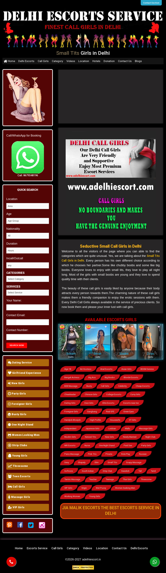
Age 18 (68, 369)
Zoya (150, 353)
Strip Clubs (17, 445)
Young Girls (17, 455)
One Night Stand (20, 424)
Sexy (67, 459)
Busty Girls (17, 414)
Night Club (151, 435)
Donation (109, 61)
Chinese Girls (91, 394)
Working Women (72, 492)
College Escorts (114, 394)
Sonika (123, 353)
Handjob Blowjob (73, 418)
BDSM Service (148, 369)
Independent (70, 427)
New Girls (16, 383)
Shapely (82, 459)
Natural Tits (91, 435)
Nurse (87, 443)
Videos (70, 61)
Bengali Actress (72, 377)
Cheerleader (70, 394)
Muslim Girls (70, 435)
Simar (97, 353)
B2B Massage (71, 385)
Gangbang (93, 410)
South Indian (88, 468)
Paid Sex (129, 443)
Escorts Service (37, 548)
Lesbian (113, 427)
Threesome (18, 466)
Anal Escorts (107, 369)
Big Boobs (110, 377)
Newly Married (130, 435)
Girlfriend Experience (24, 372)
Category (57, 61)
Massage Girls (19, 497)
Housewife (116, 418)
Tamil (67, 476)
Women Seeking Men (146, 484)
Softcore (69, 468)
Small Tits (113, 459)
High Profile (95, 418)
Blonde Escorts (132, 377)
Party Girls (17, 393)
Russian (143, 451)
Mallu (128, 427)
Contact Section (152, 2)
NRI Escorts (70, 443)
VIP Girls (16, 507)
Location (83, 61)
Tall (141, 468)
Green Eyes (130, 410)
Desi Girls (89, 402)
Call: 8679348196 (28, 175)
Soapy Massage (135, 459)
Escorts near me (131, 402)
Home (9, 61)
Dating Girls (70, 402)
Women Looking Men (24, 434)
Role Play (125, 451)
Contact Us (125, 61)
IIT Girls (133, 418)
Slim (97, 459)
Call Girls (43, 61)
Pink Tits (92, 451)
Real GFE (111, 410)
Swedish (126, 468)
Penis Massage (72, 451)
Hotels (96, 61)
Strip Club (108, 468)
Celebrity (123, 385)
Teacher (107, 476)
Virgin (104, 484)
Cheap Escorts (143, 385)
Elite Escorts (109, 402)
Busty (89, 385)
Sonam (71, 353)
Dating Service (20, 362)
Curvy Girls (136, 394)
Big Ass (92, 377)
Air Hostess (86, 369)
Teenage (125, 476)
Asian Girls (128, 369)
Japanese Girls (93, 427)
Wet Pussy (121, 484)
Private (109, 451)
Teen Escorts (19, 476)
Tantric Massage (86, 476)
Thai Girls (142, 476)
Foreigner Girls (20, 403)
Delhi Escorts (26, 61)
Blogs (138, 61)
